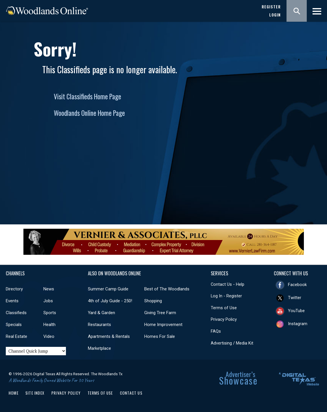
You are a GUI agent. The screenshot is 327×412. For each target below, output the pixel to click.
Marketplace (99, 348)
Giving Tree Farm (160, 312)
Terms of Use (224, 307)
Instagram (297, 323)
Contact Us (131, 393)
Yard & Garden (101, 312)
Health (49, 324)
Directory (14, 289)
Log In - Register (226, 296)
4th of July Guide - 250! (110, 300)
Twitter (294, 297)
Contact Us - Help (227, 284)
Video (48, 336)
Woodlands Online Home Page (89, 113)
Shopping (153, 300)
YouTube (296, 310)
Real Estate (16, 336)
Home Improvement (163, 324)
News (48, 289)
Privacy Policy (224, 319)
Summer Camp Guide (108, 289)
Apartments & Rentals (109, 336)
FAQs (216, 331)
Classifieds (16, 312)
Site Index (35, 393)
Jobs (48, 300)
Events (12, 300)
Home (14, 393)
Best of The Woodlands (166, 289)
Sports (49, 312)
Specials (14, 324)
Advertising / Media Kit (232, 343)
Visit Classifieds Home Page (87, 96)
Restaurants (99, 324)
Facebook (297, 284)
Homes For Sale (159, 336)
